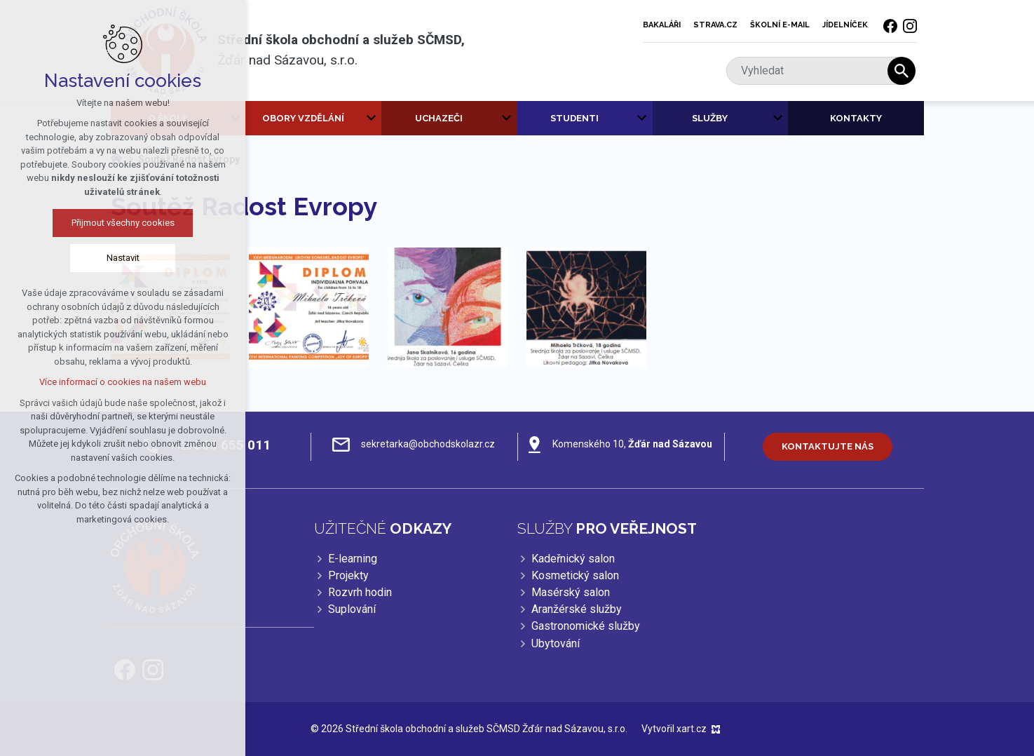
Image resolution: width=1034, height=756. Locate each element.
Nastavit (119, 257)
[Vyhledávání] (901, 71)
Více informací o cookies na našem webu (119, 382)
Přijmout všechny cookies (119, 222)
